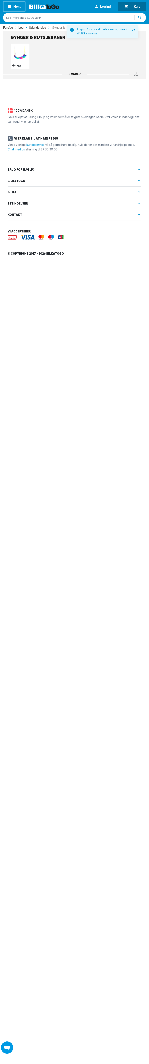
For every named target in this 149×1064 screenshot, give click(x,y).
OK (133, 29)
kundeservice (35, 942)
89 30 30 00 (49, 947)
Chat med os (16, 947)
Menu (14, 7)
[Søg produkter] (140, 17)
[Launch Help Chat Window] (7, 1047)
